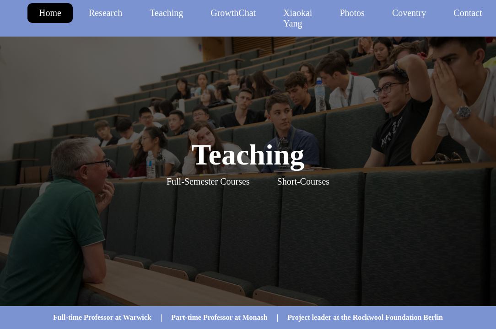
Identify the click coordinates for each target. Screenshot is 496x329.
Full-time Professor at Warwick (102, 317)
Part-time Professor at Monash (219, 317)
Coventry (409, 13)
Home (50, 13)
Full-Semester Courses (208, 181)
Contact (467, 13)
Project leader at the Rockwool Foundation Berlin (365, 317)
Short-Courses (303, 181)
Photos (352, 13)
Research (105, 13)
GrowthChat (233, 13)
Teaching (166, 13)
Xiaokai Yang (297, 18)
